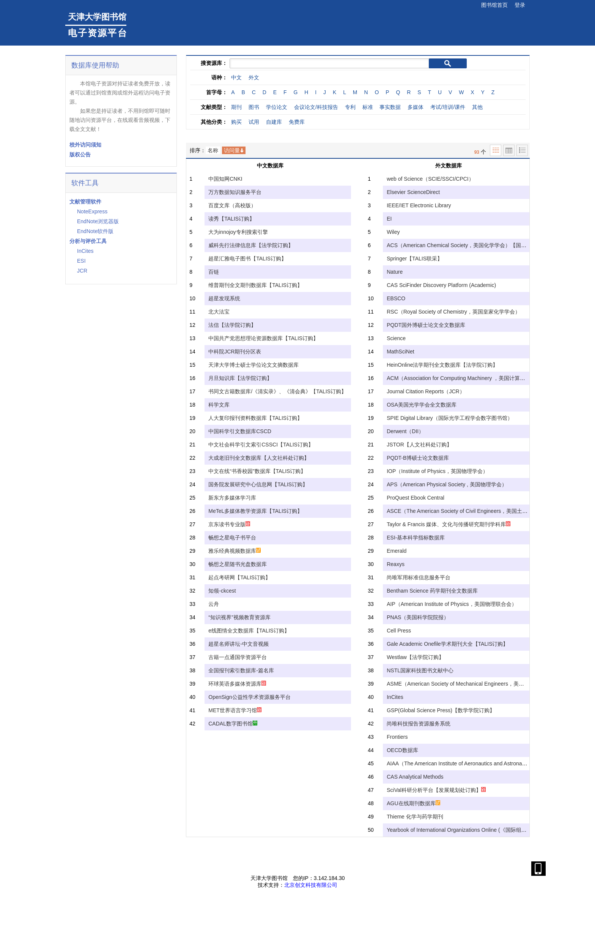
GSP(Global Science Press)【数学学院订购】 (441, 710)
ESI (81, 261)
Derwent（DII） (405, 431)
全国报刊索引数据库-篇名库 (241, 670)
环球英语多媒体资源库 (237, 684)
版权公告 (80, 154)
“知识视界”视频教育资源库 (239, 617)
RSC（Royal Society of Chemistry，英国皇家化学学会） (453, 312)
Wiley (393, 232)
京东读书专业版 (229, 524)
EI (389, 219)
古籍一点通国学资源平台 (237, 657)
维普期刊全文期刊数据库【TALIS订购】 (255, 285)
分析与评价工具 (88, 241)
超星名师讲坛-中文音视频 (238, 644)
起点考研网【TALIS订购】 (239, 577)
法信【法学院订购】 (232, 325)
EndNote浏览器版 (98, 221)
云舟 (213, 604)
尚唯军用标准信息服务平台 (418, 577)
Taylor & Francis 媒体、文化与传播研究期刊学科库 (448, 524)
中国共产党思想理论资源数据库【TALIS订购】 (263, 338)
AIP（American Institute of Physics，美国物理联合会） (451, 604)
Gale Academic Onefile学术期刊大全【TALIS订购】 (447, 644)
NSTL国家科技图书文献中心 (420, 670)
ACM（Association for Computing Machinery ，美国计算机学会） (464, 378)
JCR (82, 271)
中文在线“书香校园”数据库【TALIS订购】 (257, 471)
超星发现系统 (224, 298)
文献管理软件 (85, 202)
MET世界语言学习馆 (234, 710)
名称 (213, 150)
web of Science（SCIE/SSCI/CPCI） (430, 179)
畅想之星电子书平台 (232, 538)
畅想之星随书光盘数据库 (237, 564)
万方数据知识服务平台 (234, 192)
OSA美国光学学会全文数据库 (421, 405)
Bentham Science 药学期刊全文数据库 (432, 591)
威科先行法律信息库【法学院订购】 (250, 245)
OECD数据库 (402, 750)
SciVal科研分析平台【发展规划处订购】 (436, 790)
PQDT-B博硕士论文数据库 (418, 458)
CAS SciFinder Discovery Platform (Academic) (441, 285)
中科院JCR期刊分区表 (234, 352)
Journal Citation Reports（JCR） (425, 391)
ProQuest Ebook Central (415, 498)
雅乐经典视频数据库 (234, 551)
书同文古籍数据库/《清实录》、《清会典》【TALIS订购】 (277, 391)
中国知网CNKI (225, 179)
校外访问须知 (85, 145)
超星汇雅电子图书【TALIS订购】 (247, 258)
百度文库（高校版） (232, 205)
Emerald (396, 551)
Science (396, 338)
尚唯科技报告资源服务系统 (418, 724)
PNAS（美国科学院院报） (418, 617)
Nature (395, 272)
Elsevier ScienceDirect (413, 192)
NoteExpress (92, 211)
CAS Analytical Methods (415, 777)
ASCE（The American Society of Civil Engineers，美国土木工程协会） (470, 511)
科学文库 (219, 405)
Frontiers (397, 737)
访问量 (232, 150)
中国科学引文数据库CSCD (239, 431)
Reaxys (396, 564)
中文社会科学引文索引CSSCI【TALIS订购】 (260, 445)
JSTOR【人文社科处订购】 (419, 445)
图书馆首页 (494, 5)
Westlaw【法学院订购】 (415, 657)
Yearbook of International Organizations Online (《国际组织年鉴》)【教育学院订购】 (487, 830)
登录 (520, 5)
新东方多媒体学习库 (232, 498)
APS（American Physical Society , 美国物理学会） (447, 484)
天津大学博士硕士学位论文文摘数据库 (253, 365)
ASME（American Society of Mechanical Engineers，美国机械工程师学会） (477, 684)
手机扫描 (540, 868)
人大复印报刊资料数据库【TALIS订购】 (255, 418)
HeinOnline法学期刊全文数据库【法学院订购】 (442, 365)
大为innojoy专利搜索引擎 (238, 232)
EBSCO (396, 298)
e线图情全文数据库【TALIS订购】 (249, 631)
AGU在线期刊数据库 (413, 803)
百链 (213, 272)
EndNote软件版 (95, 231)
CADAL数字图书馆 (232, 724)
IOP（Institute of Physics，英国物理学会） (437, 471)
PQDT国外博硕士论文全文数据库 (426, 325)
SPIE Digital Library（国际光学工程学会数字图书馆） (449, 418)
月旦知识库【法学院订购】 (240, 378)
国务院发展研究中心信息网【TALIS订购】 (258, 484)
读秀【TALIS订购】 (231, 219)
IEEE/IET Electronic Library (419, 205)
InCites (85, 251)
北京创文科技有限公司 (310, 885)
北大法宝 (219, 312)
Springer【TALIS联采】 (414, 258)
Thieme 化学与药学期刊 (415, 817)
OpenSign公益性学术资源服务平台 (249, 697)
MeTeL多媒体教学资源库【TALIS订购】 (255, 511)
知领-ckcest (222, 591)
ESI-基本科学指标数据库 (416, 538)
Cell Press (399, 631)
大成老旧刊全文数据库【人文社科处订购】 (258, 458)
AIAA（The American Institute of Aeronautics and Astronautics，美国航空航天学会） (486, 763)
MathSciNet (400, 352)
